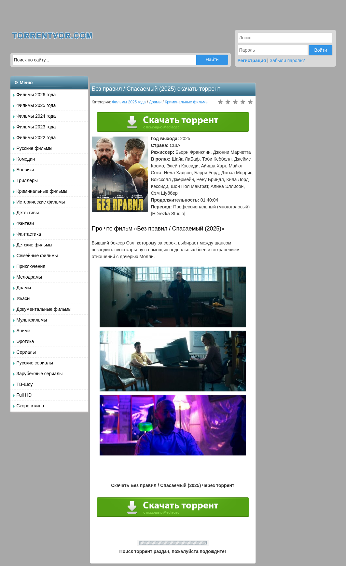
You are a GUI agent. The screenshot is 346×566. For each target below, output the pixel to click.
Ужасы (24, 298)
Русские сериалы (35, 362)
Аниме (23, 330)
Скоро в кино (30, 405)
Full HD (24, 395)
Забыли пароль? (287, 60)
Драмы (24, 287)
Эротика (25, 341)
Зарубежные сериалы (40, 373)
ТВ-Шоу (25, 384)
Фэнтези (25, 223)
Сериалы (26, 352)
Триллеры (27, 180)
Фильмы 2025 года (36, 105)
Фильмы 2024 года (36, 116)
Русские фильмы (34, 148)
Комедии (26, 159)
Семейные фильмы (37, 255)
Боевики (25, 169)
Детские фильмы (34, 244)
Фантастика (29, 234)
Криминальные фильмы (42, 191)
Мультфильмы (32, 319)
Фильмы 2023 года (36, 126)
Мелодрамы (29, 277)
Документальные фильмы (44, 309)
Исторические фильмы (41, 201)
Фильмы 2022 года (36, 137)
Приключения (31, 266)
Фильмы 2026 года (36, 94)
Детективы (28, 212)
